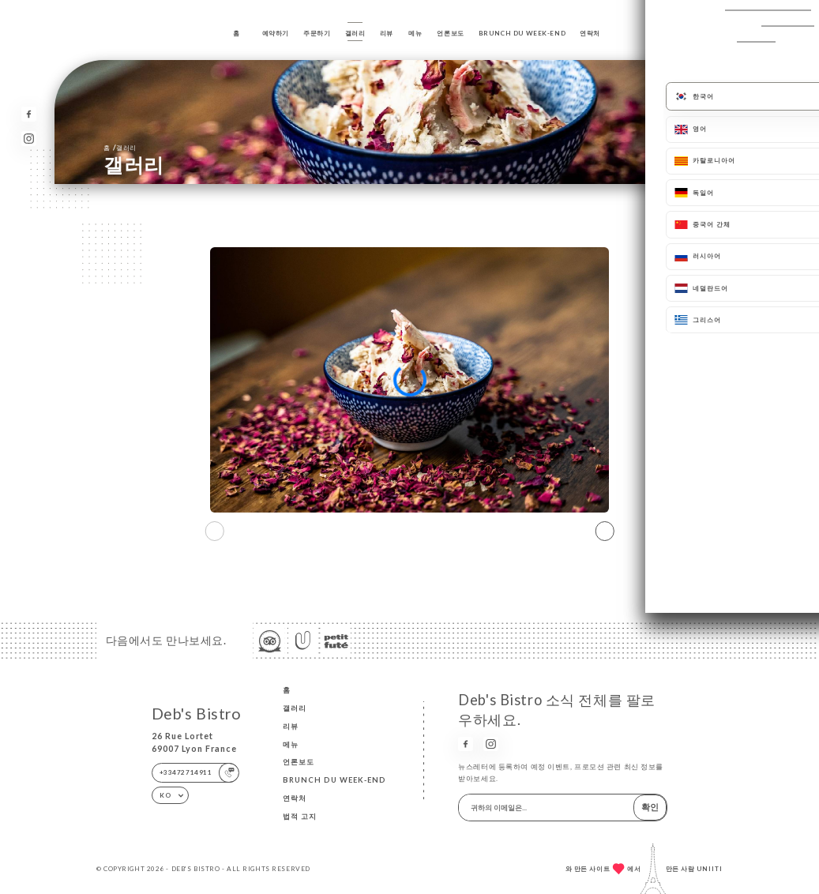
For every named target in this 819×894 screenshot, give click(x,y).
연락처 (590, 33)
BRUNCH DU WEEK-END (522, 33)
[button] (604, 530)
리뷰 (386, 33)
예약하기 (275, 33)
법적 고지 (300, 816)
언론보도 (450, 33)
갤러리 (355, 33)
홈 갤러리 (119, 147)
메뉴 (415, 33)
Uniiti (710, 869)
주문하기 (316, 33)
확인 (650, 807)
